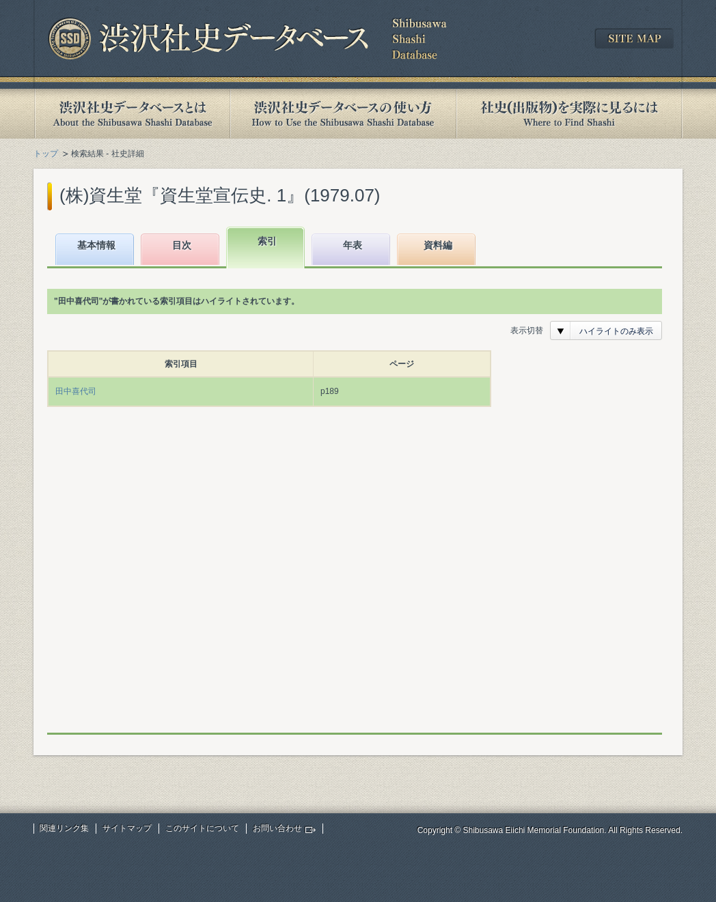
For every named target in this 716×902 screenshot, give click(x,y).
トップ (45, 153)
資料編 (438, 245)
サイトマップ (127, 828)
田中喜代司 (75, 391)
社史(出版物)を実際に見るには (569, 114)
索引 (267, 241)
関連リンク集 (64, 828)
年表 (352, 245)
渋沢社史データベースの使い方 (343, 114)
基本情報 (96, 245)
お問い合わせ (277, 828)
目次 (181, 245)
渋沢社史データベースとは (131, 114)
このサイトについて (202, 828)
